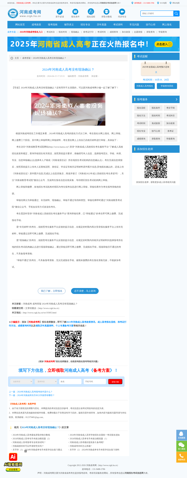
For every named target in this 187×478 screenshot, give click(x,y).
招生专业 (85, 24)
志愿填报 (138, 32)
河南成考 (89, 87)
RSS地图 (163, 3)
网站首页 (20, 24)
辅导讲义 (69, 24)
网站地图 (176, 3)
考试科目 (50, 32)
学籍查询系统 (167, 86)
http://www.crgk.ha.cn (48, 308)
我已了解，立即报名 (51, 291)
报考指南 (52, 24)
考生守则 (170, 108)
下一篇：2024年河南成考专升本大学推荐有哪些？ (32, 395)
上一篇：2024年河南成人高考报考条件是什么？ (31, 392)
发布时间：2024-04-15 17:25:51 (51, 76)
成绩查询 (114, 32)
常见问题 (134, 24)
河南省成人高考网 (23, 3)
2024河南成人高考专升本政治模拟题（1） (89, 439)
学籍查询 (163, 32)
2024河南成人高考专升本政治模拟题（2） (32, 439)
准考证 (170, 131)
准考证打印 (88, 32)
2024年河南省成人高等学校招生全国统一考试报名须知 (95, 435)
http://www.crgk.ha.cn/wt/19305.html (39, 312)
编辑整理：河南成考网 (78, 76)
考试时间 (101, 32)
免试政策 (156, 123)
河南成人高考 (34, 87)
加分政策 (126, 32)
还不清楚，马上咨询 (85, 291)
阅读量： (95, 76)
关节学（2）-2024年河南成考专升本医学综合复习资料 (94, 450)
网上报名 (167, 24)
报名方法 (141, 115)
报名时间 (63, 32)
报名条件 (156, 108)
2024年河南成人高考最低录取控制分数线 (31, 435)
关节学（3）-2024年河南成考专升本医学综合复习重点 (37, 450)
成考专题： (12, 32)
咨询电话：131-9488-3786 (144, 3)
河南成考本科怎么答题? (80, 446)
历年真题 (101, 24)
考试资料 (118, 24)
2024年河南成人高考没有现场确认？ (49, 58)
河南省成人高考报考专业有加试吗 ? (29, 442)
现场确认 (75, 32)
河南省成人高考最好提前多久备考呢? (87, 442)
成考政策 (36, 24)
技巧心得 (150, 24)
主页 (17, 58)
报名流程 (141, 108)
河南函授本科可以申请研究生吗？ (28, 446)
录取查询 (150, 32)
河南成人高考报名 (144, 86)
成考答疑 (26, 58)
